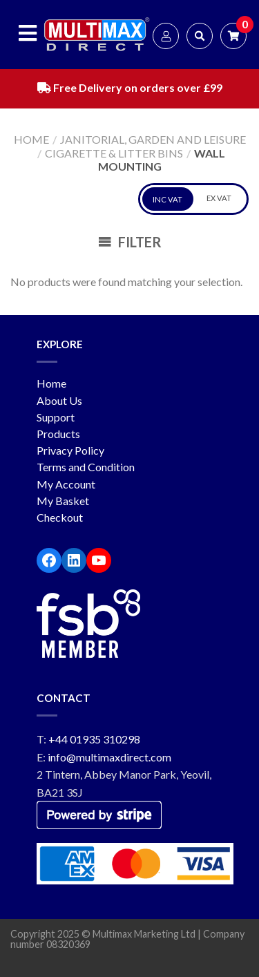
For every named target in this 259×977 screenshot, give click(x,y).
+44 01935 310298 (94, 739)
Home (31, 139)
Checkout (60, 517)
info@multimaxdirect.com (109, 756)
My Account (66, 484)
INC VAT (167, 199)
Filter (130, 242)
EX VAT (219, 197)
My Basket (63, 500)
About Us (59, 400)
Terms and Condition (86, 466)
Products (58, 433)
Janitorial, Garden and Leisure (153, 139)
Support (56, 417)
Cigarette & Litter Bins (114, 153)
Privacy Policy (70, 450)
